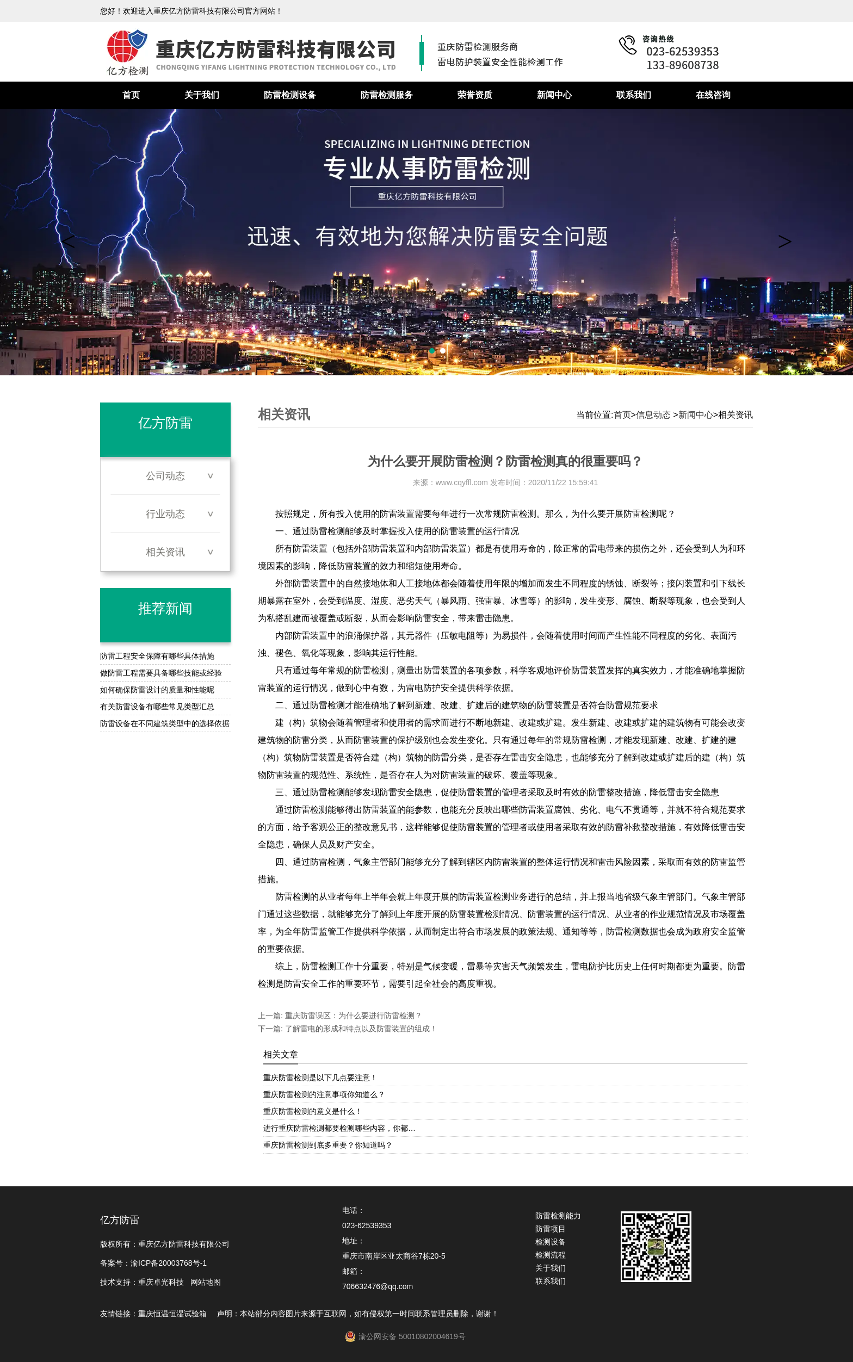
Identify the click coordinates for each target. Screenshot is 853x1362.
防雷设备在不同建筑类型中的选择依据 (165, 723)
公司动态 (165, 475)
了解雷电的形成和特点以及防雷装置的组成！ (360, 1028)
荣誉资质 (475, 95)
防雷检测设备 (290, 95)
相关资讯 (165, 552)
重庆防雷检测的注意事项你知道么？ (324, 1094)
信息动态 (653, 414)
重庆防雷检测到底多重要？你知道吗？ (328, 1145)
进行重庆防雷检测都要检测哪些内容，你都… (339, 1128)
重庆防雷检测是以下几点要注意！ (320, 1077)
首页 (131, 95)
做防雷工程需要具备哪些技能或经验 (161, 672)
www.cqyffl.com (462, 482)
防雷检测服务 (387, 95)
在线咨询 (713, 95)
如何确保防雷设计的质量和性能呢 (157, 689)
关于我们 (201, 95)
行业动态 (165, 514)
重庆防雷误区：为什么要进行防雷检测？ (352, 1015)
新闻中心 (554, 95)
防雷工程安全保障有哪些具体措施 (157, 656)
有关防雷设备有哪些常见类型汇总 (157, 706)
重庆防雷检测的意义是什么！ (312, 1111)
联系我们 (633, 95)
